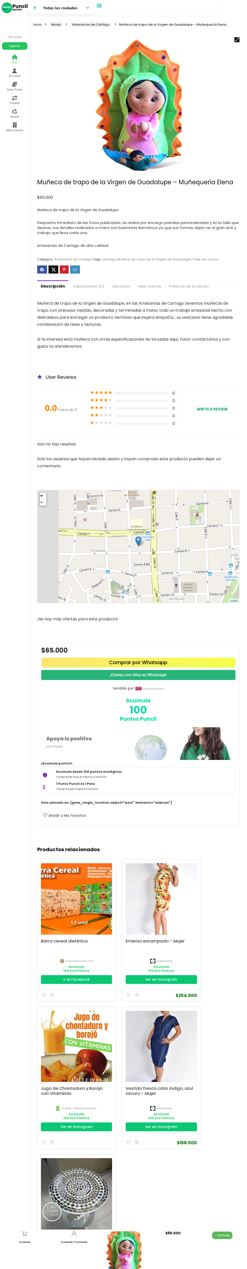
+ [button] (41, 496)
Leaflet (234, 600)
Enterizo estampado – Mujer (134, 927)
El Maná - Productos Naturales (210, 945)
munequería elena (153, 689)
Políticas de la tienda (189, 286)
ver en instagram (138, 963)
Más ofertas (149, 286)
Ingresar (14, 46)
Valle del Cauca (205, 259)
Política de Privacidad (52, 1204)
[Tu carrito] (24, 1233)
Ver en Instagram (207, 963)
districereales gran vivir (72, 945)
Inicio (37, 24)
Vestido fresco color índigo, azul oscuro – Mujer (62, 1060)
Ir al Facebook (69, 963)
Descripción (53, 286)
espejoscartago (141, 1075)
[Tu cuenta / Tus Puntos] (74, 1233)
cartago (109, 259)
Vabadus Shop (141, 945)
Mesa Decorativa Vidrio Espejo (135, 1057)
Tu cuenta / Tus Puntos (74, 1242)
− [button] (41, 503)
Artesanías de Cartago (91, 24)
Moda (56, 24)
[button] (99, 5)
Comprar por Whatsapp (138, 662)
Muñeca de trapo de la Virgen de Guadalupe (154, 259)
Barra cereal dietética (64, 925)
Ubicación (121, 286)
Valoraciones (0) (88, 286)
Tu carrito (24, 1242)
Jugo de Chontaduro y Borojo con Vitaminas (203, 927)
